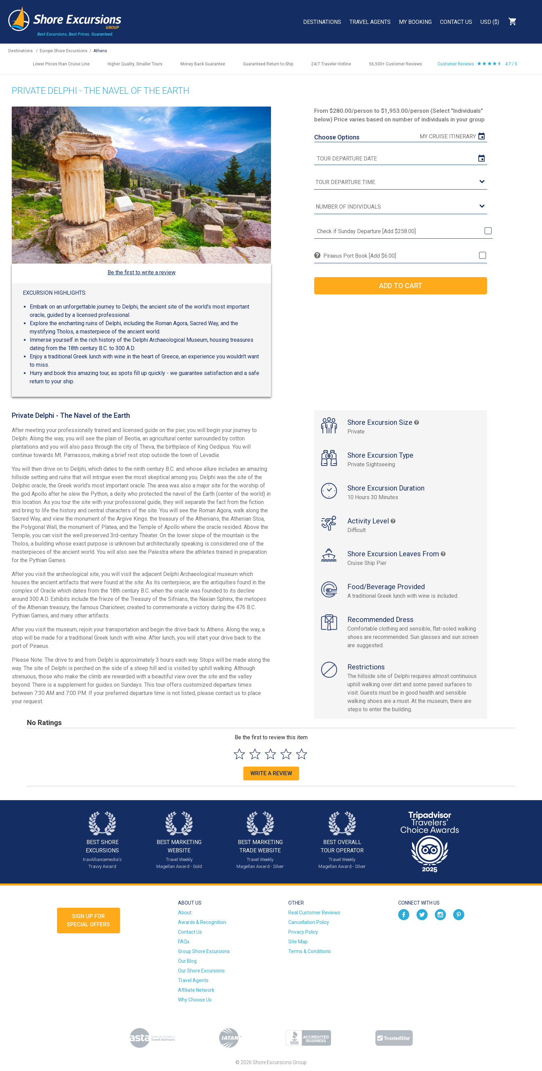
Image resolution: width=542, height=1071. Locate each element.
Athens (100, 50)
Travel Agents (370, 22)
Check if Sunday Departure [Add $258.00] (366, 231)
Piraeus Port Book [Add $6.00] (359, 256)
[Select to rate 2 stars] (255, 754)
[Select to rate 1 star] (239, 754)
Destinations (322, 22)
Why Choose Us (195, 1000)
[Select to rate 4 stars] (286, 754)
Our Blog (187, 961)
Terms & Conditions (309, 951)
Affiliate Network (196, 990)
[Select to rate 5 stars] (302, 754)
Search (530, 21)
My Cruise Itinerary (448, 136)
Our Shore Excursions (201, 970)
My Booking (415, 22)
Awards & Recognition (202, 922)
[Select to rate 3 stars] (270, 754)
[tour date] (400, 159)
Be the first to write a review (142, 272)
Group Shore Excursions (204, 951)
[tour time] (400, 182)
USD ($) (489, 22)
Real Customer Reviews (314, 912)
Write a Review (271, 773)
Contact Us (456, 22)
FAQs (183, 941)
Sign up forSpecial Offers (88, 920)
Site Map (298, 941)
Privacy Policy (303, 932)
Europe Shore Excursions (63, 50)
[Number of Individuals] (400, 207)
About (184, 912)
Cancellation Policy (308, 922)
